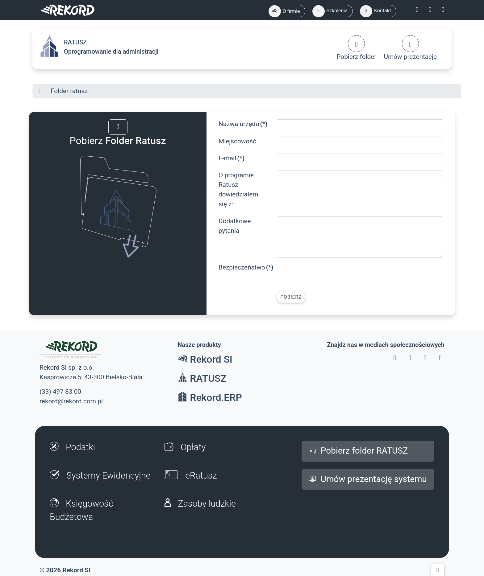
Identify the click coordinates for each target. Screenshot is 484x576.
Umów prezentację (410, 47)
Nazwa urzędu (243, 124)
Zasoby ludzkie (200, 503)
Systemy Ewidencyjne (100, 475)
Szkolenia (330, 11)
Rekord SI (204, 359)
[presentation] (324, 275)
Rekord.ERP (209, 397)
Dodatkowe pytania (235, 225)
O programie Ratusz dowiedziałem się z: (238, 189)
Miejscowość (237, 141)
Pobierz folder (356, 47)
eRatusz (191, 475)
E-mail (231, 158)
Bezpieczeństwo (245, 267)
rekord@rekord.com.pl (71, 401)
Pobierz (291, 297)
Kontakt (375, 11)
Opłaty (185, 447)
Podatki (72, 447)
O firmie (284, 11)
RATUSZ (201, 378)
